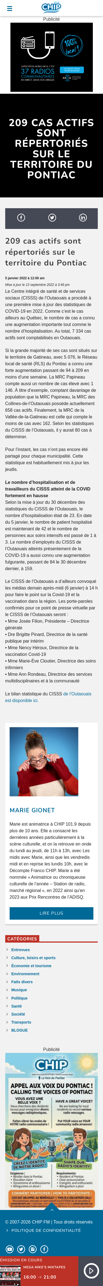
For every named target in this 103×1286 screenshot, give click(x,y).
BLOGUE (19, 1030)
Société (18, 1014)
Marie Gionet (32, 810)
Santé (16, 1006)
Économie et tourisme (31, 966)
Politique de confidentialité (46, 1230)
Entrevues (20, 950)
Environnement (25, 974)
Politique (19, 998)
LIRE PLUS (51, 913)
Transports (21, 1022)
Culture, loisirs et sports (33, 958)
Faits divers (22, 982)
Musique (19, 990)
